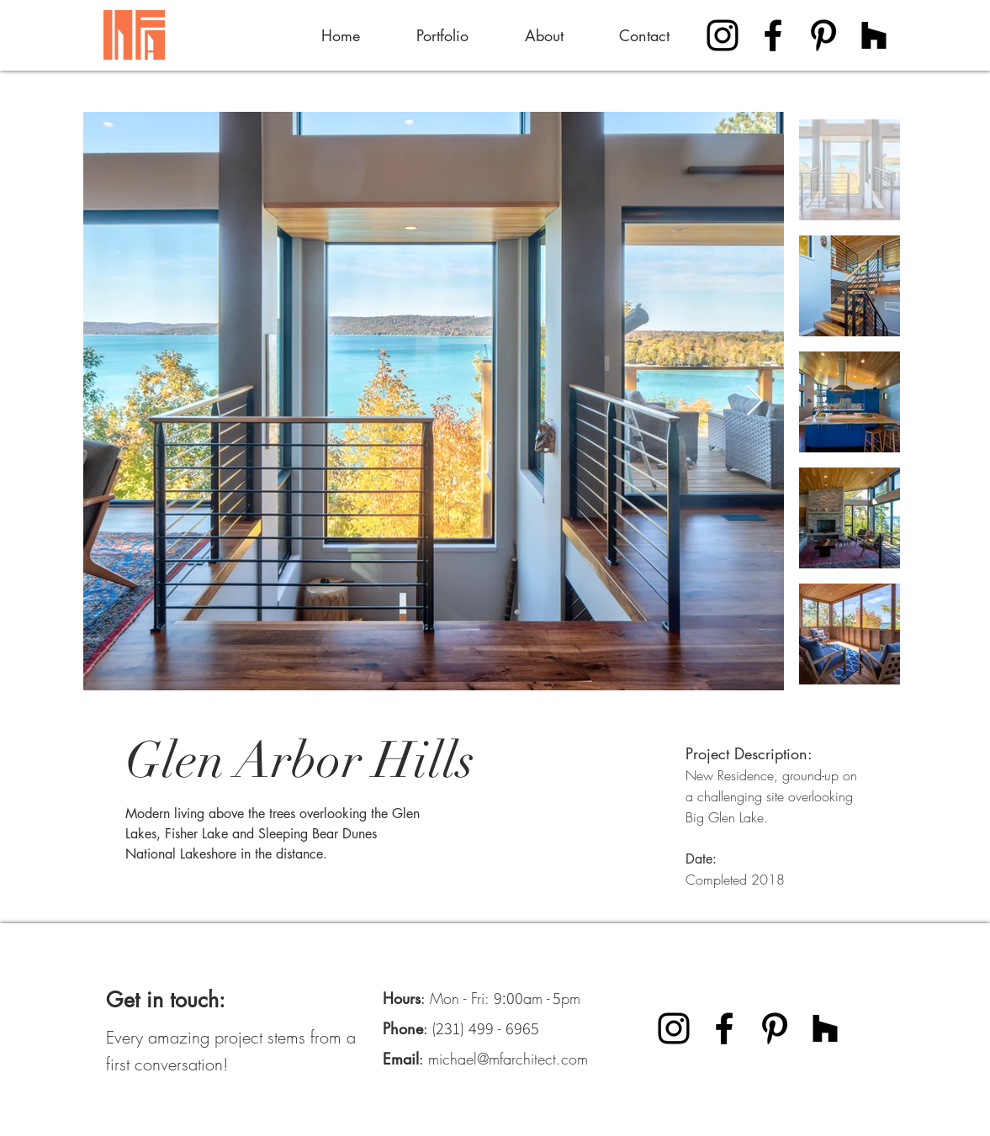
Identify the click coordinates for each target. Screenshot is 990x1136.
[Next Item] (755, 401)
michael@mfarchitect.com (508, 1059)
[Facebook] (773, 35)
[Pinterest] (823, 35)
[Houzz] (874, 35)
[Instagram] (722, 35)
